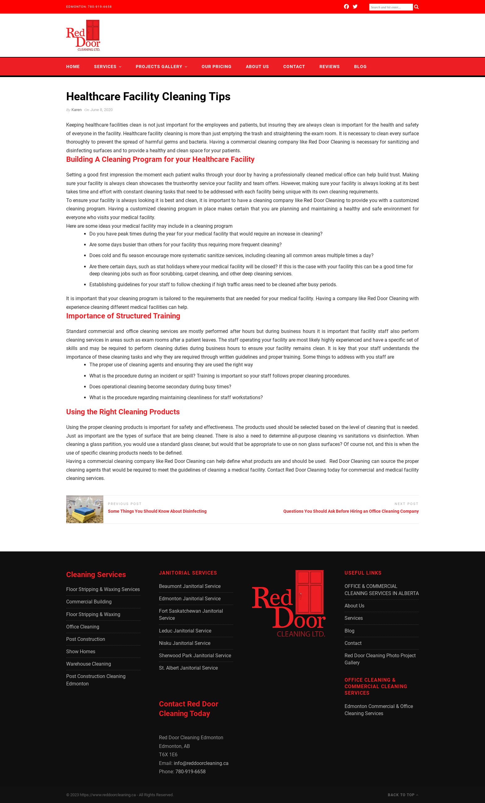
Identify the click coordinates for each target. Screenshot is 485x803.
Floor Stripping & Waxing (93, 614)
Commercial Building (89, 602)
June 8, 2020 (101, 109)
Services (105, 66)
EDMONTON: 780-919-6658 (89, 6)
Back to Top (403, 795)
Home (73, 66)
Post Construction (85, 639)
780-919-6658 (190, 772)
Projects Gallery (159, 66)
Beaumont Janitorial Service (190, 586)
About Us (257, 66)
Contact (294, 66)
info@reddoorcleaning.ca (201, 763)
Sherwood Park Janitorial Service (195, 655)
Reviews (330, 66)
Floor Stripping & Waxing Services (103, 589)
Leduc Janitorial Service (185, 631)
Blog (360, 66)
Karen (76, 109)
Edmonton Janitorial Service (190, 599)
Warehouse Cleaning (88, 664)
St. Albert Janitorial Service (188, 668)
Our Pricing (217, 66)
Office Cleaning (82, 627)
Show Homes (80, 651)
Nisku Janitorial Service (184, 643)
